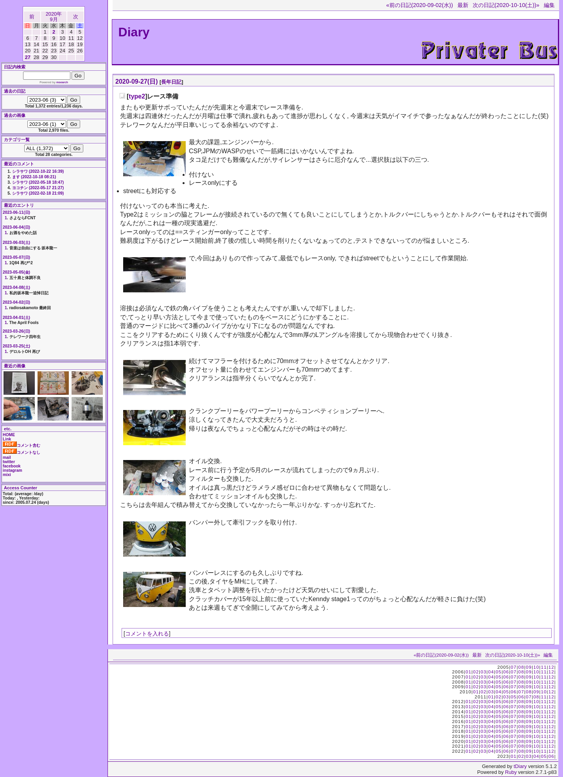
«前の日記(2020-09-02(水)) (419, 5)
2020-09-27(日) (136, 81)
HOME (9, 435)
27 (27, 57)
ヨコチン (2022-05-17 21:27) (38, 188)
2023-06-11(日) (16, 212)
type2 (137, 96)
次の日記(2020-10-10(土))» (506, 5)
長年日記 (171, 82)
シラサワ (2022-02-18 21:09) (38, 193)
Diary (134, 32)
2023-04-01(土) (16, 317)
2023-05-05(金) (16, 272)
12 (551, 667)
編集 (549, 5)
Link (7, 439)
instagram (12, 470)
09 (529, 667)
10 (536, 667)
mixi (7, 475)
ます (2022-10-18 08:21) (34, 177)
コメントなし (21, 452)
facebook (12, 466)
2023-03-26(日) (16, 331)
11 (544, 667)
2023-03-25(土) (16, 346)
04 (491, 672)
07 (513, 667)
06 (506, 672)
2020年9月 (54, 16)
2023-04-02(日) (16, 302)
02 (476, 672)
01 (469, 672)
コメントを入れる (147, 633)
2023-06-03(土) (16, 242)
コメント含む (21, 445)
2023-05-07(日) (16, 257)
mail (7, 457)
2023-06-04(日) (16, 227)
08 (521, 667)
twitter (9, 462)
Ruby (511, 772)
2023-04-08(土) (16, 287)
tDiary (520, 766)
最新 (462, 5)
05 (499, 672)
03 (483, 672)
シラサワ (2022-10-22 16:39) (38, 171)
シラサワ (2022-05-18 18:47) (38, 182)
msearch (62, 82)
